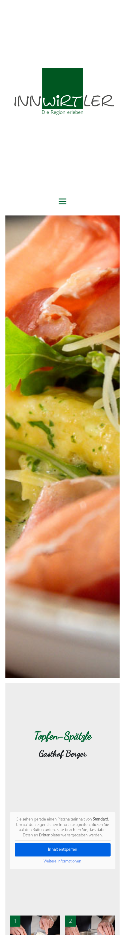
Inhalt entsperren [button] (62, 849)
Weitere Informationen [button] (62, 861)
